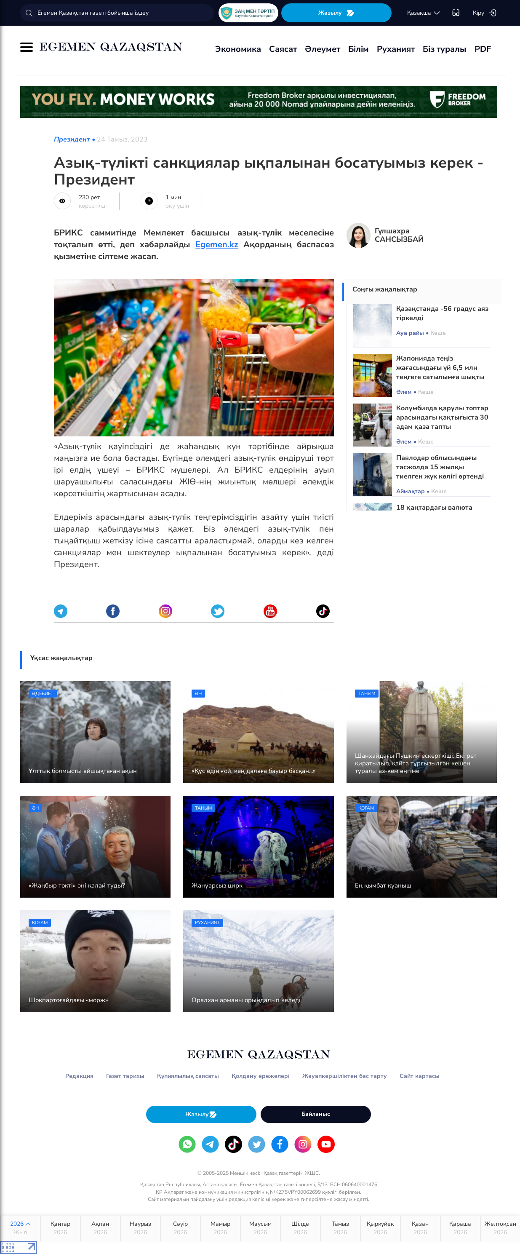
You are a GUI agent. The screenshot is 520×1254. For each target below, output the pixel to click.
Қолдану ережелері (261, 1076)
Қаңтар (60, 1228)
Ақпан (100, 1228)
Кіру (485, 13)
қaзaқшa (424, 13)
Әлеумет (322, 49)
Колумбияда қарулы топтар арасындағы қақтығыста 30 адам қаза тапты (442, 417)
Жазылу (336, 12)
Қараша (460, 1228)
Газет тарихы (125, 1076)
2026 (20, 1228)
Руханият (396, 49)
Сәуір (180, 1228)
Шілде (300, 1228)
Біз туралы (445, 49)
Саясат (283, 49)
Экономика (238, 49)
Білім (358, 49)
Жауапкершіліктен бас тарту (344, 1076)
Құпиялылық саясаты (188, 1076)
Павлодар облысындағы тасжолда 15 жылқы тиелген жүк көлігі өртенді (440, 467)
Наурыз (140, 1228)
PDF (483, 49)
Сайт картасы (420, 1076)
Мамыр (220, 1228)
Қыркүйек (380, 1228)
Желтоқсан (500, 1228)
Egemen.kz (216, 244)
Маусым (260, 1228)
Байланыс (315, 1114)
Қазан (420, 1228)
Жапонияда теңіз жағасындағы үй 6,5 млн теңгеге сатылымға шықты (440, 368)
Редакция (79, 1076)
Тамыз (340, 1228)
